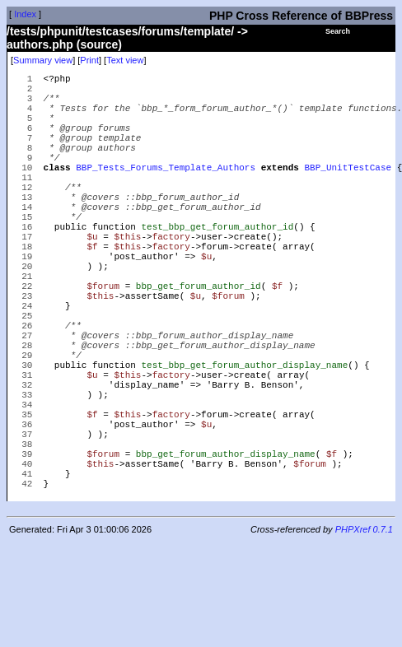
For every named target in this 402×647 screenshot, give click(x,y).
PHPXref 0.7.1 (364, 633)
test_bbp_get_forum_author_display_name (244, 438)
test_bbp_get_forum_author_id (217, 265)
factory (171, 278)
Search (337, 31)
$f (91, 290)
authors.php (40, 44)
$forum (102, 339)
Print (89, 60)
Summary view (42, 60)
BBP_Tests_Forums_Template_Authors (165, 191)
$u (91, 278)
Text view (124, 60)
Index (25, 14)
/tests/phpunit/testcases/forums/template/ (120, 31)
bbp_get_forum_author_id (198, 339)
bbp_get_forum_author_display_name (226, 549)
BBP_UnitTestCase (347, 191)
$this (127, 278)
